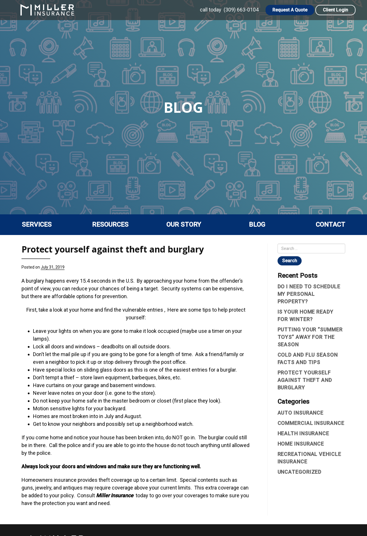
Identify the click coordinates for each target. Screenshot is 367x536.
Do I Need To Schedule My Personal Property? (309, 293)
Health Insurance (303, 433)
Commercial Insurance (311, 423)
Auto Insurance (301, 413)
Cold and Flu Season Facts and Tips (308, 358)
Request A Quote (289, 10)
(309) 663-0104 (241, 10)
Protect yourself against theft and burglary (305, 380)
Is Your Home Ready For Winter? (305, 315)
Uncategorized (300, 472)
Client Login (335, 10)
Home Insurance (301, 444)
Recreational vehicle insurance (309, 458)
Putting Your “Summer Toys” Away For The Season (310, 337)
